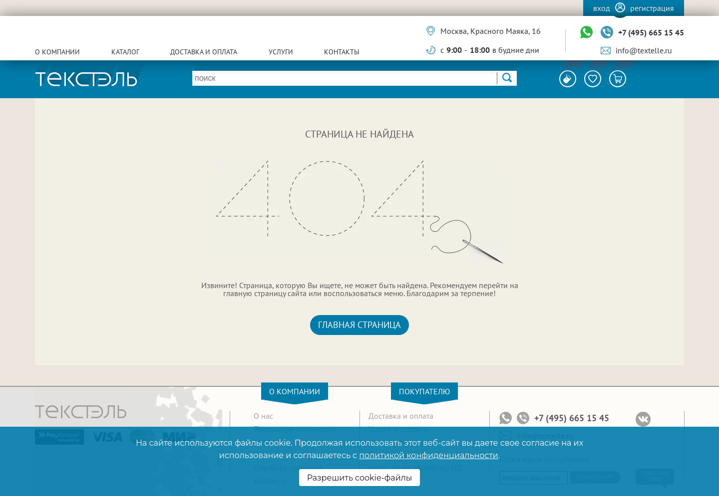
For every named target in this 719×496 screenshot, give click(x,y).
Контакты (342, 51)
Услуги (281, 51)
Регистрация (652, 8)
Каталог (125, 51)
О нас (263, 416)
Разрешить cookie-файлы (359, 478)
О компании (57, 51)
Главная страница (359, 325)
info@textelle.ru (644, 50)
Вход (601, 8)
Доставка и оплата (203, 51)
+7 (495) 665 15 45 (651, 32)
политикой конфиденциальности (428, 455)
